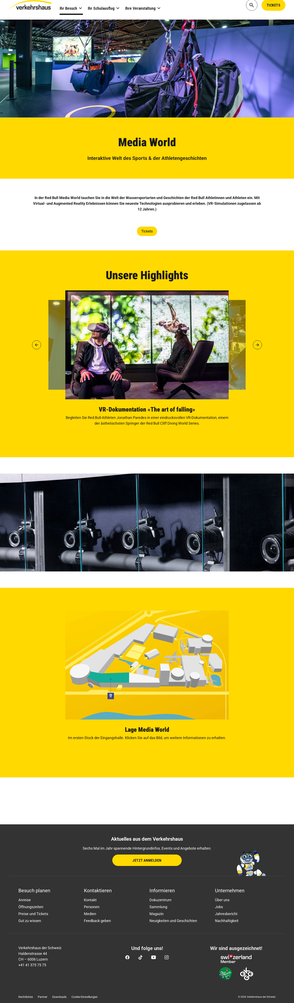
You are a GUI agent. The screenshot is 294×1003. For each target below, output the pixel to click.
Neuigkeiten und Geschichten (173, 921)
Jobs (219, 907)
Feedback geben (97, 921)
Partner (42, 997)
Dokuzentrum (160, 900)
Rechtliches (25, 997)
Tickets (147, 231)
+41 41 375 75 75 (32, 965)
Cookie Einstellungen (84, 997)
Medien (90, 914)
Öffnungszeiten (30, 907)
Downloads (59, 997)
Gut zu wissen (29, 921)
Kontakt (90, 900)
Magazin (156, 914)
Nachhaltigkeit (226, 921)
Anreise (24, 900)
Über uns (222, 900)
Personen (91, 907)
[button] (36, 344)
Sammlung (158, 907)
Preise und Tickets (33, 914)
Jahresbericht (226, 914)
